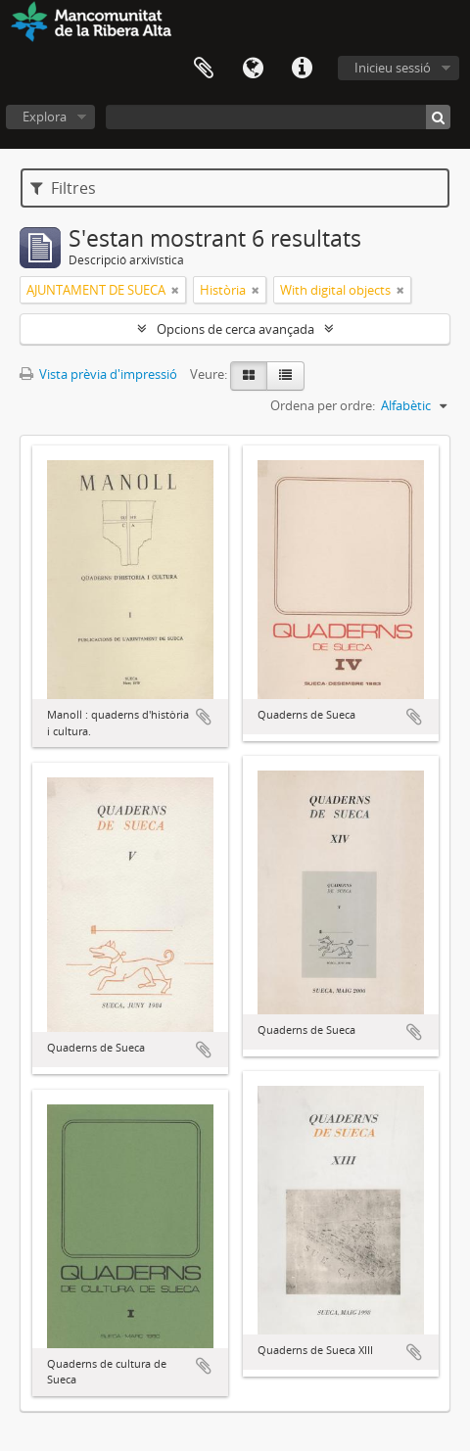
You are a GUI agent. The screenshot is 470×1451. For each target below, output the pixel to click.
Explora (45, 116)
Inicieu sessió (392, 67)
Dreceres (301, 68)
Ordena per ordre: (322, 405)
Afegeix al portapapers (203, 716)
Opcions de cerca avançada (235, 329)
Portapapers (203, 68)
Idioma (252, 68)
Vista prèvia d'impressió (98, 374)
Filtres (63, 188)
